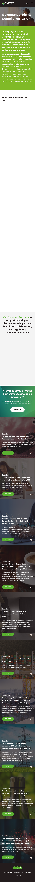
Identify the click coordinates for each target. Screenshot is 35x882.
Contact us (17, 409)
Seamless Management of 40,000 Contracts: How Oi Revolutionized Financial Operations (15, 521)
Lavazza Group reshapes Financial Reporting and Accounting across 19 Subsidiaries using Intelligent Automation (17, 566)
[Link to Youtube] (20, 867)
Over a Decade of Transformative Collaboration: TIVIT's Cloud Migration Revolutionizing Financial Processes (16, 841)
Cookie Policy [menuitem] (17, 877)
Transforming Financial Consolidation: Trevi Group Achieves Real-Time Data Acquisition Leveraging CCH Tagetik (16, 700)
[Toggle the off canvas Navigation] (32, 4)
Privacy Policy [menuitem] (17, 875)
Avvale (9, 872)
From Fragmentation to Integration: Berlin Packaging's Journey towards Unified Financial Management (15, 793)
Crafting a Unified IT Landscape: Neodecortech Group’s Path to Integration (14, 614)
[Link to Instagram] (17, 867)
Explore (8, 453)
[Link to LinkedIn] (14, 867)
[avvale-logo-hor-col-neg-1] (8, 4)
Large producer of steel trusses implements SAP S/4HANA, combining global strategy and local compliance (16, 746)
